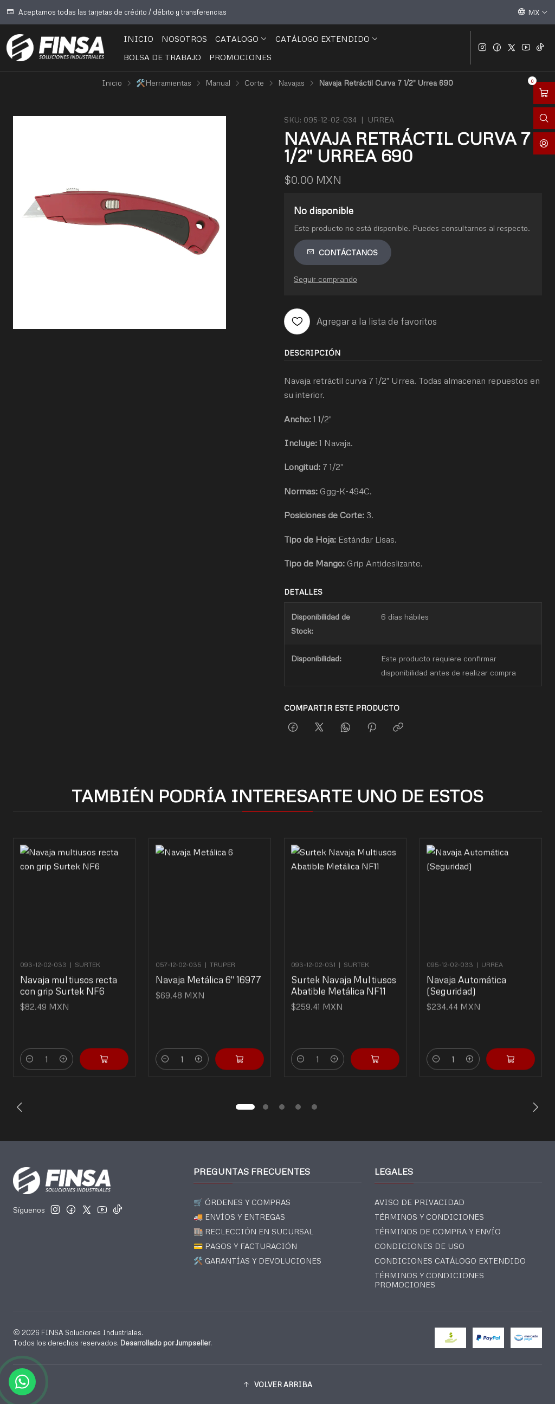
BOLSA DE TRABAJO (162, 57)
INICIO (138, 38)
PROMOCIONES (240, 57)
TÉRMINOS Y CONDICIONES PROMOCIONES (429, 1280)
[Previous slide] (21, 1106)
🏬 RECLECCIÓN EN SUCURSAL (253, 1231)
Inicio (112, 83)
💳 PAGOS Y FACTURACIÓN (245, 1246)
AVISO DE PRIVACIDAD (419, 1202)
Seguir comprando (325, 278)
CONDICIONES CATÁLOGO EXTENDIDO (450, 1260)
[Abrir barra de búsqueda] (544, 118)
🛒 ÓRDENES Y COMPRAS (242, 1202)
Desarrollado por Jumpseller (165, 1342)
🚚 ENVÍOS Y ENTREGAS (239, 1216)
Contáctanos (342, 252)
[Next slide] (534, 1106)
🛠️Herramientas (163, 83)
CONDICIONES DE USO (419, 1246)
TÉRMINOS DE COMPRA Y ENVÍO (438, 1231)
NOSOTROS (184, 38)
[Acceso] (544, 143)
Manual (217, 83)
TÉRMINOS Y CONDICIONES (429, 1216)
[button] (245, 1106)
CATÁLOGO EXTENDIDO (326, 38)
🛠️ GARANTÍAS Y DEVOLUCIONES (257, 1260)
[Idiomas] (532, 12)
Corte (254, 83)
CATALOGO (241, 38)
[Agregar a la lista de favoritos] (360, 321)
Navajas (291, 83)
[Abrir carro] (544, 93)
